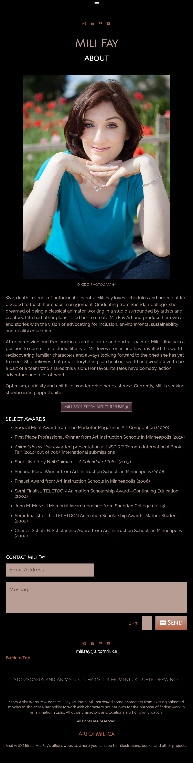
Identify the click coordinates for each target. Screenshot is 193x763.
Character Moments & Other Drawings (131, 679)
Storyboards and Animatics (47, 679)
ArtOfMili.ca (96, 734)
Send (175, 623)
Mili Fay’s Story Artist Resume (94, 407)
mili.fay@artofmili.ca (96, 651)
